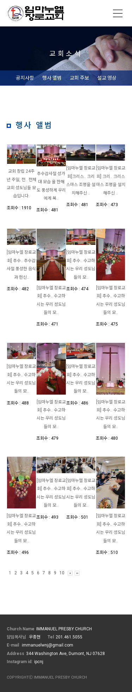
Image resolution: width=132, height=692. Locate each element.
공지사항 (25, 78)
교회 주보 (79, 78)
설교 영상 (107, 78)
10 (61, 572)
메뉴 (118, 13)
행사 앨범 (52, 78)
